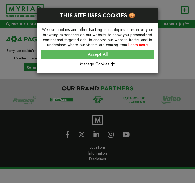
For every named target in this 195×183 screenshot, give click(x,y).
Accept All (98, 54)
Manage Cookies (97, 64)
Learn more (138, 45)
